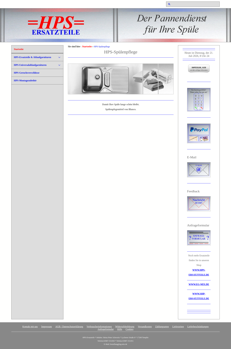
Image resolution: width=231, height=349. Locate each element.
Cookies (129, 329)
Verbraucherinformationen (99, 326)
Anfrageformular (106, 329)
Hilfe (119, 329)
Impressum (46, 326)
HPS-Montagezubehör (25, 80)
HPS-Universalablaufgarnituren (30, 65)
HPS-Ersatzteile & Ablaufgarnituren (32, 57)
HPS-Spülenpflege (102, 46)
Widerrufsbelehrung (124, 326)
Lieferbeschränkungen (198, 326)
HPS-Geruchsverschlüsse (26, 72)
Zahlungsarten (162, 326)
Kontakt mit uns (30, 326)
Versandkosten (145, 326)
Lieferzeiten (178, 326)
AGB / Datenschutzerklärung (69, 326)
